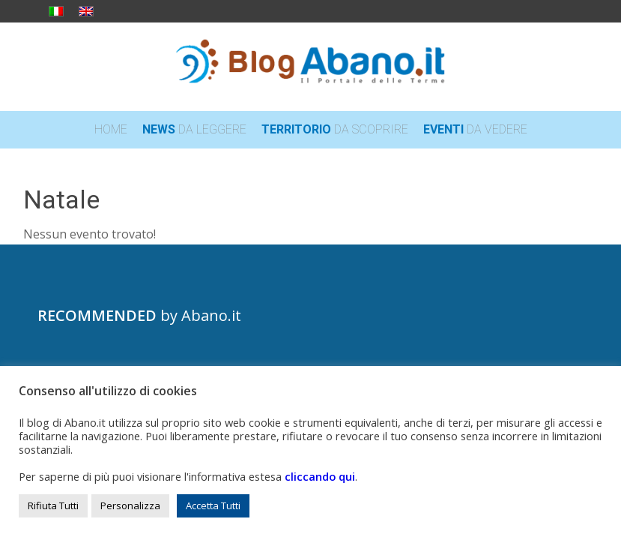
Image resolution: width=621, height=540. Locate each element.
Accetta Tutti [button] (213, 505)
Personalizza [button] (130, 505)
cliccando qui (320, 476)
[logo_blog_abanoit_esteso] (310, 66)
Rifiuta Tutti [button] (53, 505)
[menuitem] (111, 129)
